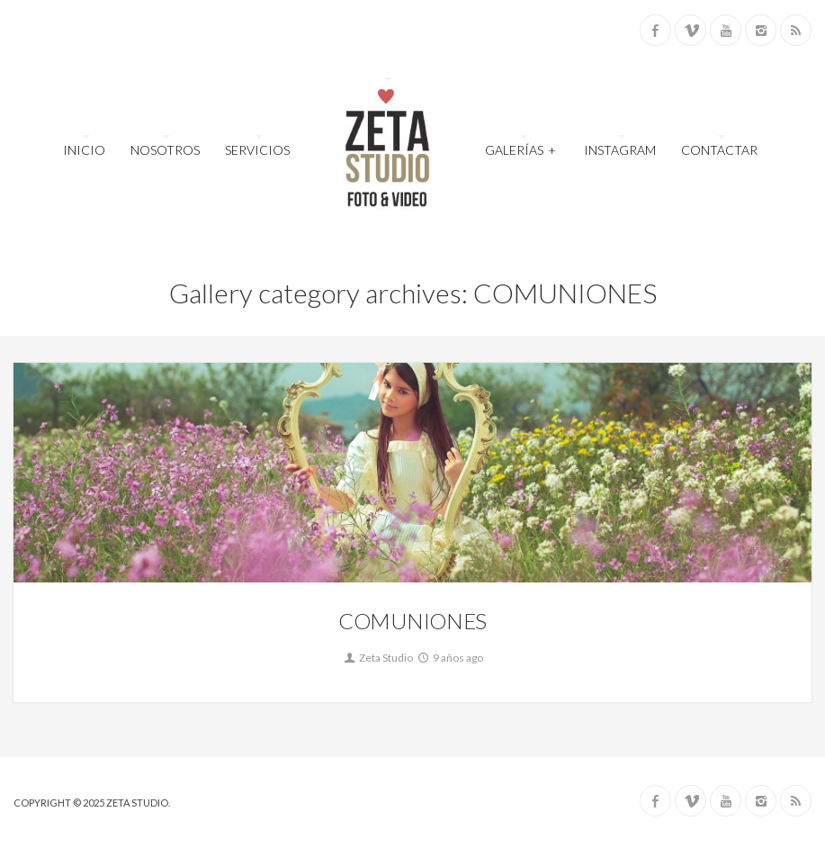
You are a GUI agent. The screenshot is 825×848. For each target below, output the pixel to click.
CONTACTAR (719, 150)
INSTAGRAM (620, 150)
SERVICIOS (257, 150)
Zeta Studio (377, 657)
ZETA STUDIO (137, 802)
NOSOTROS (165, 150)
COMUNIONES (412, 621)
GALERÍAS (521, 148)
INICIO (84, 150)
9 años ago (449, 657)
